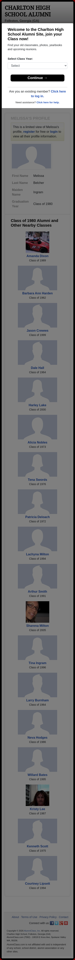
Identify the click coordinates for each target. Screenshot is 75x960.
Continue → (38, 78)
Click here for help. (48, 102)
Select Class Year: (20, 58)
